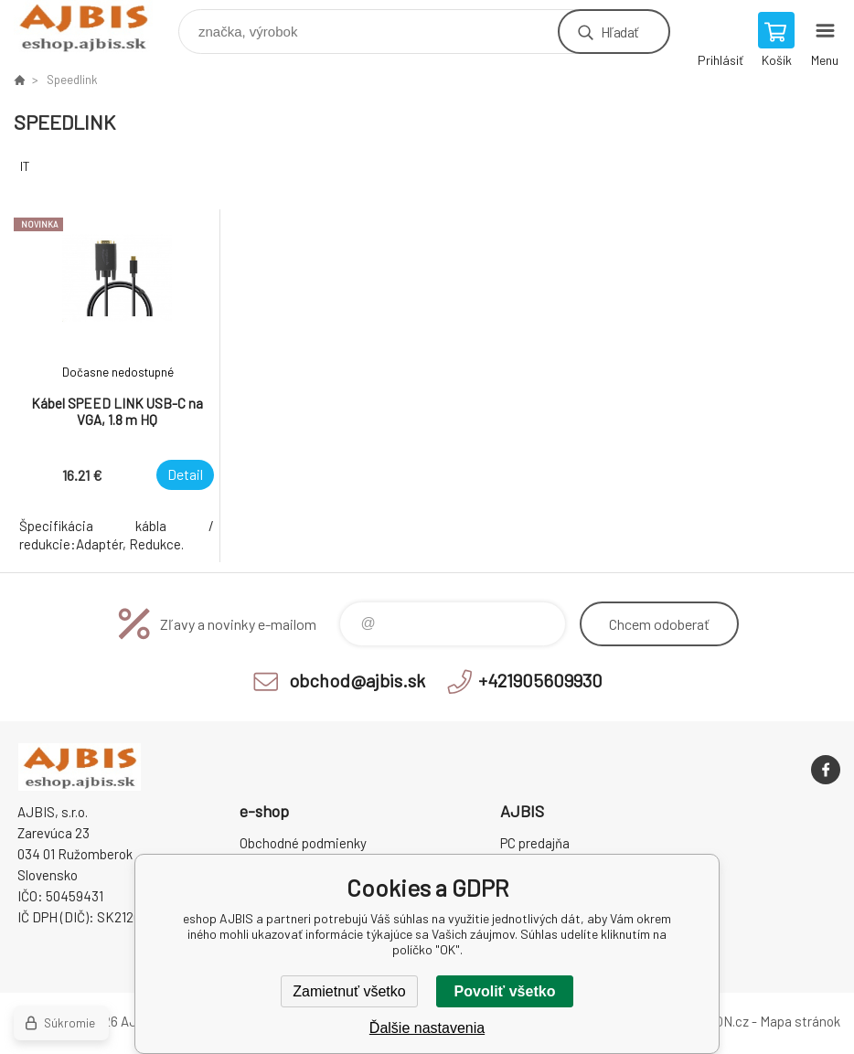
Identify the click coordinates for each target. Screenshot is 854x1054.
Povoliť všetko (505, 991)
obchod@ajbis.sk (357, 680)
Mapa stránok (800, 1021)
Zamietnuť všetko (349, 991)
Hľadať (619, 31)
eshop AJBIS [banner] (95, 27)
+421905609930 (540, 680)
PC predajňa (535, 843)
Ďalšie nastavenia (427, 1028)
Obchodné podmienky (303, 843)
